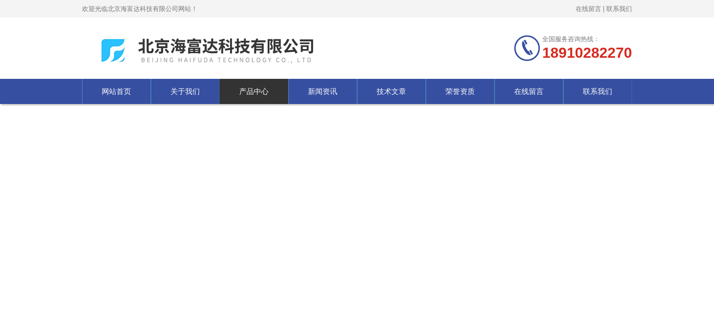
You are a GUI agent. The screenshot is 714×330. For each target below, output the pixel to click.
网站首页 (116, 91)
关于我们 (185, 91)
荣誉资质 (460, 91)
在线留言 (588, 8)
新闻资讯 (322, 91)
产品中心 (254, 91)
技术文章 (391, 91)
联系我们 (619, 8)
